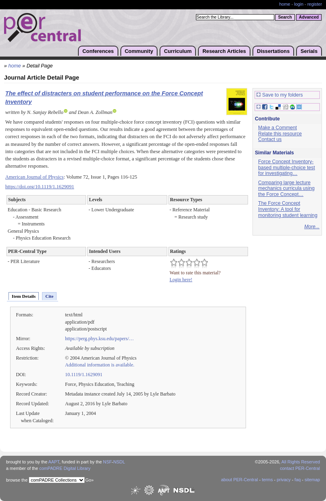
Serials (309, 51)
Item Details (24, 296)
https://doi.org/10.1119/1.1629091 (39, 186)
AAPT (53, 461)
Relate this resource (280, 134)
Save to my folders (279, 95)
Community (139, 51)
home (284, 4)
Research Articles (224, 51)
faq (297, 479)
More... (312, 226)
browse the (16, 480)
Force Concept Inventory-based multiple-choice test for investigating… (286, 167)
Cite (49, 296)
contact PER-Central (300, 468)
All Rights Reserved (301, 461)
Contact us (270, 139)
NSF (107, 461)
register (314, 4)
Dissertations (273, 51)
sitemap (312, 479)
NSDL (119, 461)
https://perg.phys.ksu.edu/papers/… (99, 338)
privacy (283, 479)
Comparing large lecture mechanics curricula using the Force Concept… (286, 188)
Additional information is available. (100, 365)
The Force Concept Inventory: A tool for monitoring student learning (288, 209)
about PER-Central (239, 479)
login (298, 4)
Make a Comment (277, 128)
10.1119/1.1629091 (84, 374)
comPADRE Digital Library (64, 468)
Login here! (181, 279)
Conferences (98, 51)
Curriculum (177, 51)
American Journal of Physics (34, 177)
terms (267, 479)
